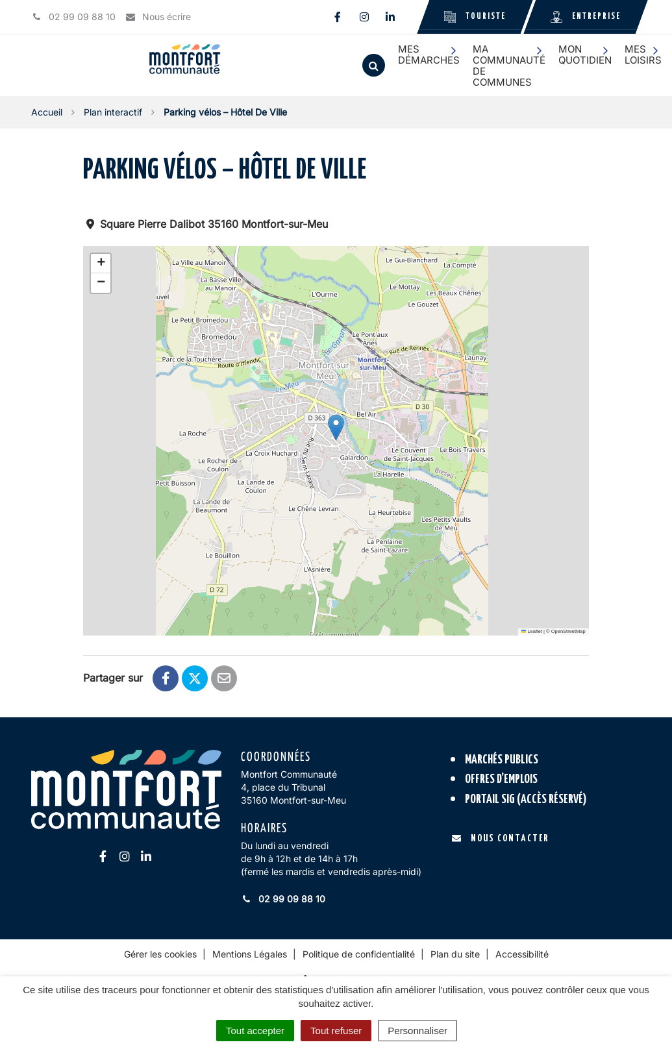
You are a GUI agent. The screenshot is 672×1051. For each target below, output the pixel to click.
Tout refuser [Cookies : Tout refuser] (336, 1030)
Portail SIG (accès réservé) (526, 799)
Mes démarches (429, 54)
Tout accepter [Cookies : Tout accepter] (255, 1030)
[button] (336, 427)
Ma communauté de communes (509, 66)
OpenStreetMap (568, 631)
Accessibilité (522, 953)
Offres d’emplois (501, 779)
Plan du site (455, 953)
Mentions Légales (249, 953)
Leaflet (531, 631)
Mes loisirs (643, 54)
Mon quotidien (585, 54)
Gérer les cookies (160, 953)
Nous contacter (500, 838)
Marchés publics (501, 760)
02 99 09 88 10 (283, 898)
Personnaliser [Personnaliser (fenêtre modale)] (417, 1030)
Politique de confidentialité (359, 953)
